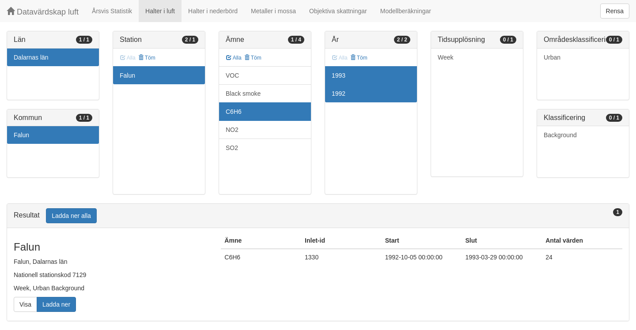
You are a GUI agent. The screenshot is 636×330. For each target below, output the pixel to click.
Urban (552, 57)
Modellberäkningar (405, 11)
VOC (232, 75)
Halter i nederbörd (213, 11)
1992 (338, 93)
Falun (21, 135)
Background (560, 135)
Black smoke (243, 93)
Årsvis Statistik (112, 11)
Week (446, 57)
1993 (338, 75)
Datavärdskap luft (43, 11)
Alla (234, 58)
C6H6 (234, 111)
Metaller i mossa (273, 11)
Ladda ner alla (71, 215)
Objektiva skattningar (338, 11)
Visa (25, 304)
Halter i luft (160, 11)
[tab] (318, 216)
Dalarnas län (31, 57)
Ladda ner (56, 304)
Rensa (615, 11)
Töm (146, 58)
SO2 (232, 147)
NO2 (232, 129)
